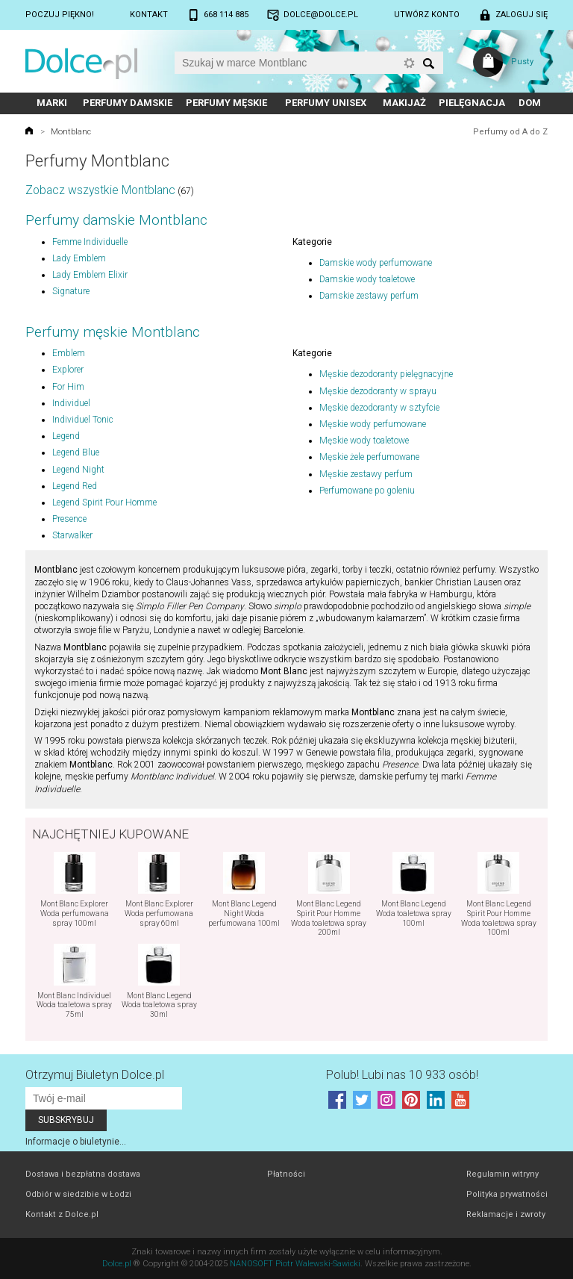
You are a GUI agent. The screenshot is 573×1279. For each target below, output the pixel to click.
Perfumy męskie (226, 102)
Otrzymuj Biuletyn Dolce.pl (94, 1075)
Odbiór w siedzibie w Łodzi (78, 1194)
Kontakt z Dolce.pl (61, 1214)
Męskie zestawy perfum (366, 474)
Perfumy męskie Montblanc (112, 331)
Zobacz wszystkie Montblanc (100, 190)
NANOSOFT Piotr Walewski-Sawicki (295, 1264)
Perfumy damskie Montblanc (116, 219)
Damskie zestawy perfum (369, 295)
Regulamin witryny (502, 1174)
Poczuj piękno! (59, 14)
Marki (52, 102)
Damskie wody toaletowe (367, 279)
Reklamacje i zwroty (505, 1214)
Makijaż (404, 102)
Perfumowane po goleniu (367, 490)
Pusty (522, 61)
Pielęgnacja (472, 102)
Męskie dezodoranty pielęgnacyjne (386, 374)
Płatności (286, 1174)
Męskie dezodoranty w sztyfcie (379, 407)
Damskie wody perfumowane (375, 263)
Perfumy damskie (127, 102)
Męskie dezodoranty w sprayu (377, 391)
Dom (530, 102)
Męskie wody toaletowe (364, 440)
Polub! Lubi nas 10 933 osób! (402, 1075)
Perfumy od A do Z (510, 132)
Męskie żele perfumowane (369, 457)
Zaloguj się (521, 14)
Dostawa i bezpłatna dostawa (82, 1174)
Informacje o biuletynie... (75, 1141)
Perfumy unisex (325, 102)
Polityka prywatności (507, 1194)
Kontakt (149, 14)
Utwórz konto (427, 14)
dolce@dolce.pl (321, 14)
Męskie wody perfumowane (372, 424)
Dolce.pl (116, 1264)
